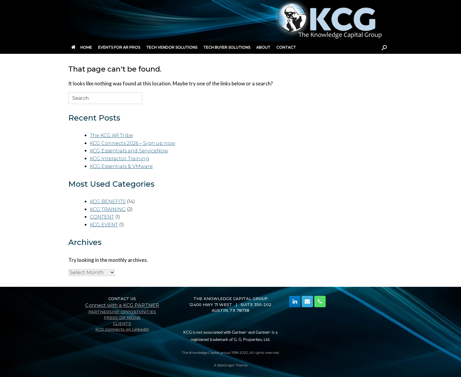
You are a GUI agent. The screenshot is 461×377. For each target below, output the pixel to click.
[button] (384, 47)
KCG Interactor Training (119, 158)
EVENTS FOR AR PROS (119, 47)
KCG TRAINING (108, 209)
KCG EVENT (104, 225)
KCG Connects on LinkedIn (122, 329)
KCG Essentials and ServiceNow (129, 151)
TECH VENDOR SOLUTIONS (171, 47)
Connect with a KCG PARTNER (122, 305)
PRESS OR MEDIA (122, 317)
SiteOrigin (226, 365)
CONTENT (102, 217)
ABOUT (263, 47)
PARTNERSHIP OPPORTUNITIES (122, 311)
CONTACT (286, 47)
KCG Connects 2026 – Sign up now (132, 143)
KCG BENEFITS (108, 201)
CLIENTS (122, 323)
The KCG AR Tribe (111, 135)
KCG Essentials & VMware (121, 166)
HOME (81, 47)
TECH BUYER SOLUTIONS (226, 47)
